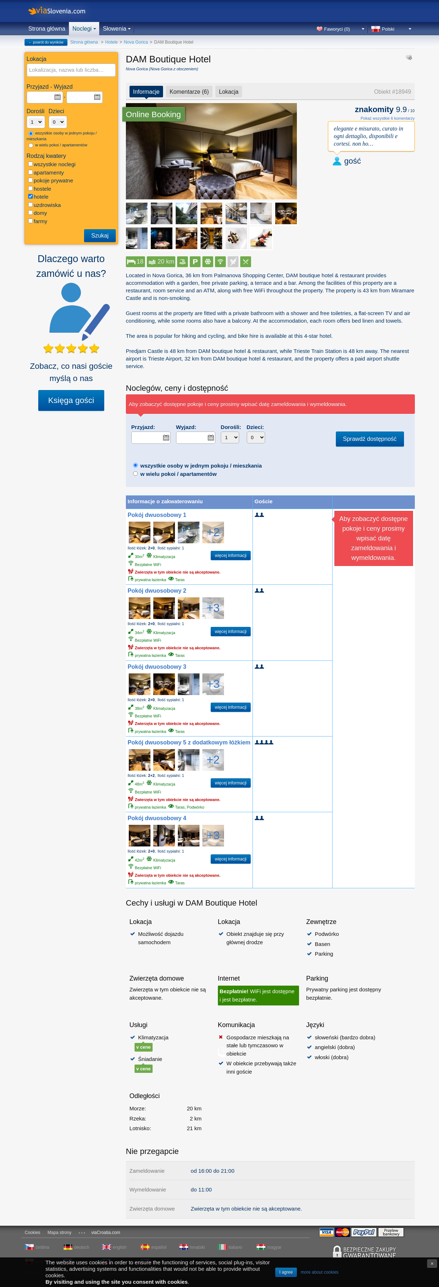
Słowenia (114, 29)
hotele (38, 197)
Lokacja (228, 92)
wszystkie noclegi (52, 164)
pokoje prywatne (50, 180)
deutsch (81, 1247)
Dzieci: (255, 427)
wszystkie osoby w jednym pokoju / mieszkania (62, 136)
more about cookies (320, 1272)
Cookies (32, 1232)
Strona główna (46, 29)
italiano (235, 1247)
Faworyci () (337, 29)
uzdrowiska (44, 205)
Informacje (146, 92)
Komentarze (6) (189, 92)
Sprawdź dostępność (370, 439)
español (159, 1247)
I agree (286, 1272)
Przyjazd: (143, 427)
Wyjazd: (186, 427)
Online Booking (153, 114)
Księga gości (71, 400)
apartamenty (46, 172)
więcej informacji (230, 555)
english (120, 1247)
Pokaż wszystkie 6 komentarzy (388, 118)
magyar (274, 1247)
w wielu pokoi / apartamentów (57, 145)
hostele (39, 189)
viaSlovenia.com (63, 11)
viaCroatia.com (105, 1232)
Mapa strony (59, 1232)
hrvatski (197, 1247)
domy (37, 213)
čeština (42, 1247)
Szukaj (100, 236)
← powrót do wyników (45, 42)
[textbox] (71, 70)
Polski (388, 29)
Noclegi (82, 29)
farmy (38, 221)
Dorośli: (231, 427)
